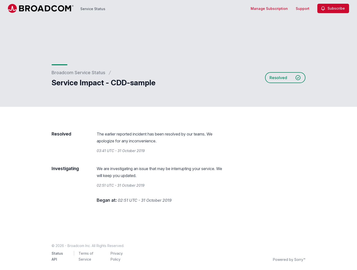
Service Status (92, 9)
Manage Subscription (269, 8)
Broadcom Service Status (78, 72)
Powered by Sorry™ (289, 259)
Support (302, 8)
